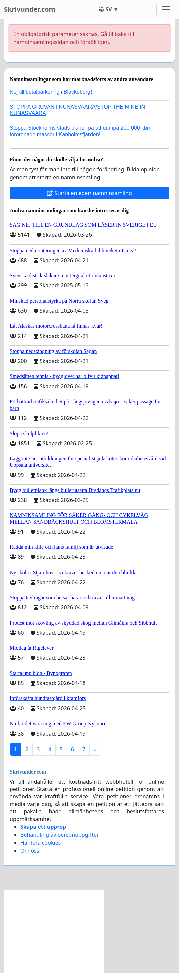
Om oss (29, 850)
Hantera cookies (40, 842)
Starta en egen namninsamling (89, 193)
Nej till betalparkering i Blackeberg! (51, 92)
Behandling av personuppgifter (59, 834)
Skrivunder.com (29, 9)
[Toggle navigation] (165, 9)
